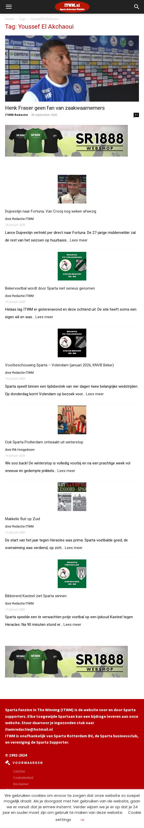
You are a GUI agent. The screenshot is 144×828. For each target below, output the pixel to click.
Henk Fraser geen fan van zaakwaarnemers (55, 108)
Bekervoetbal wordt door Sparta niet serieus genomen (50, 288)
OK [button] (82, 820)
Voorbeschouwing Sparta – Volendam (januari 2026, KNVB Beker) (59, 365)
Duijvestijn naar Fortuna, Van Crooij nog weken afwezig (50, 211)
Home (9, 19)
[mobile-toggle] (9, 7)
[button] (137, 7)
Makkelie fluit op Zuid (22, 519)
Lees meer (79, 240)
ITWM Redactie (16, 115)
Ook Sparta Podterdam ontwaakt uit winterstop (44, 442)
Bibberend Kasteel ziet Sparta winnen (36, 596)
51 (136, 115)
